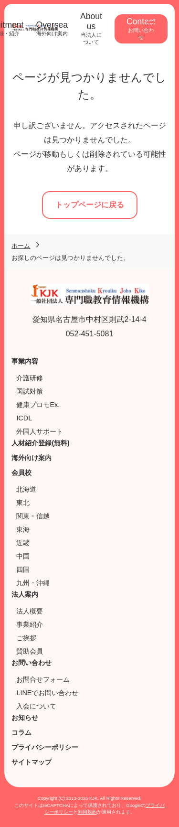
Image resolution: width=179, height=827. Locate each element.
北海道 (26, 489)
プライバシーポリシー (44, 747)
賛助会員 (29, 651)
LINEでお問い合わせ (47, 693)
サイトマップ (31, 762)
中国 (23, 556)
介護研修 (29, 378)
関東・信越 (33, 516)
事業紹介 (29, 624)
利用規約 (87, 812)
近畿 (23, 543)
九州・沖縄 (33, 583)
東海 (23, 529)
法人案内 (24, 594)
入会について (36, 706)
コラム (21, 732)
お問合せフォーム (43, 679)
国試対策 (29, 391)
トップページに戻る (89, 205)
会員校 (21, 472)
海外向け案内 (31, 458)
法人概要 (29, 611)
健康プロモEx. (38, 404)
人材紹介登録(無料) (40, 443)
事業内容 (24, 361)
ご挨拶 (26, 638)
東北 (23, 502)
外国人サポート (39, 431)
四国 (23, 569)
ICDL (24, 418)
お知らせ (24, 717)
